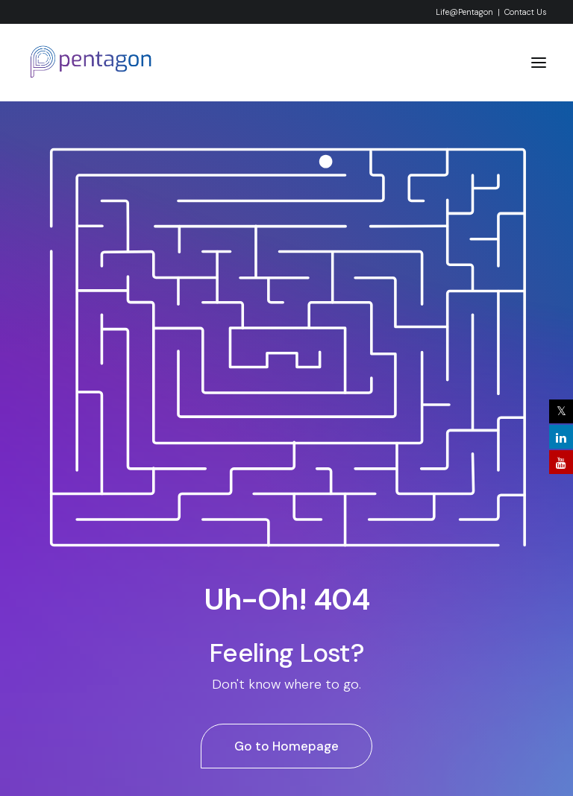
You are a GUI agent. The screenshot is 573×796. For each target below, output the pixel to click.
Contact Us (525, 12)
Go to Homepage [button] (286, 746)
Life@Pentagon (464, 12)
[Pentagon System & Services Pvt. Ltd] (91, 62)
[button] (538, 62)
